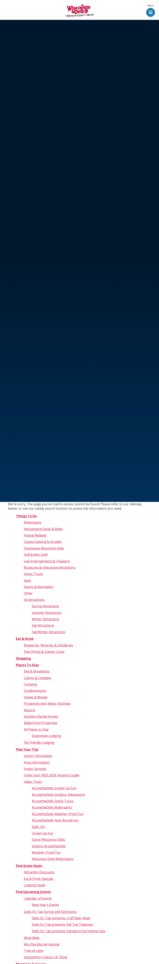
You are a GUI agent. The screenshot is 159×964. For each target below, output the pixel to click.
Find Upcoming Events (33, 892)
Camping (30, 684)
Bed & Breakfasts (37, 671)
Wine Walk (32, 938)
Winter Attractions (45, 619)
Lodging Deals (34, 885)
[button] (150, 11)
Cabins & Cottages (37, 678)
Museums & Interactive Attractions (49, 567)
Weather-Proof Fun (46, 852)
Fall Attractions (43, 625)
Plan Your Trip (27, 749)
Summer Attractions (47, 612)
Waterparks (32, 522)
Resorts (29, 710)
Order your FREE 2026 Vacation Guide (51, 775)
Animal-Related (35, 535)
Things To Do (26, 516)
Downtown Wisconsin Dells (44, 548)
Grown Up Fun (42, 833)
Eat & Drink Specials (38, 879)
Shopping (23, 658)
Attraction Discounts (39, 872)
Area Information (37, 762)
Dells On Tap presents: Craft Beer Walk (61, 918)
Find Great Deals (29, 866)
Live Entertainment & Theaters (47, 561)
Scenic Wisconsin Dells (48, 839)
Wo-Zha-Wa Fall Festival (41, 944)
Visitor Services (35, 769)
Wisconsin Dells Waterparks (52, 859)
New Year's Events (45, 905)
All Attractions (34, 600)
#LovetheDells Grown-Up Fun (54, 788)
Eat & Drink (25, 639)
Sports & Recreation (39, 587)
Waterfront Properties (40, 723)
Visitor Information (38, 756)
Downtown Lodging (46, 736)
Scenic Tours (33, 574)
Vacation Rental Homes (41, 716)
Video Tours (33, 781)
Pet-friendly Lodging (39, 742)
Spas (27, 580)
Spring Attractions (45, 606)
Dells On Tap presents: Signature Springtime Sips (68, 931)
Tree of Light (33, 950)
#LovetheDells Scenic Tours (52, 801)
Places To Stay (27, 665)
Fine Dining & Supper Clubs (44, 651)
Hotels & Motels (36, 697)
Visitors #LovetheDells (49, 846)
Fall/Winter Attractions (48, 632)
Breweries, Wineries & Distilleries (48, 645)
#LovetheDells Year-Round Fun (55, 820)
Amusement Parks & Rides (43, 529)
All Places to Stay (36, 729)
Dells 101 (38, 827)
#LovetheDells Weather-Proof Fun (57, 814)
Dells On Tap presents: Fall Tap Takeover (62, 924)
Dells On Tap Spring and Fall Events (50, 912)
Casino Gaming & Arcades (43, 541)
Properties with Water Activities (47, 703)
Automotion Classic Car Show (45, 957)
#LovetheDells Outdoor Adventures (58, 794)
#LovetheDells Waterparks (52, 807)
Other (28, 593)
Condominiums (35, 690)
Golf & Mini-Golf (36, 554)
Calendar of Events (38, 898)
